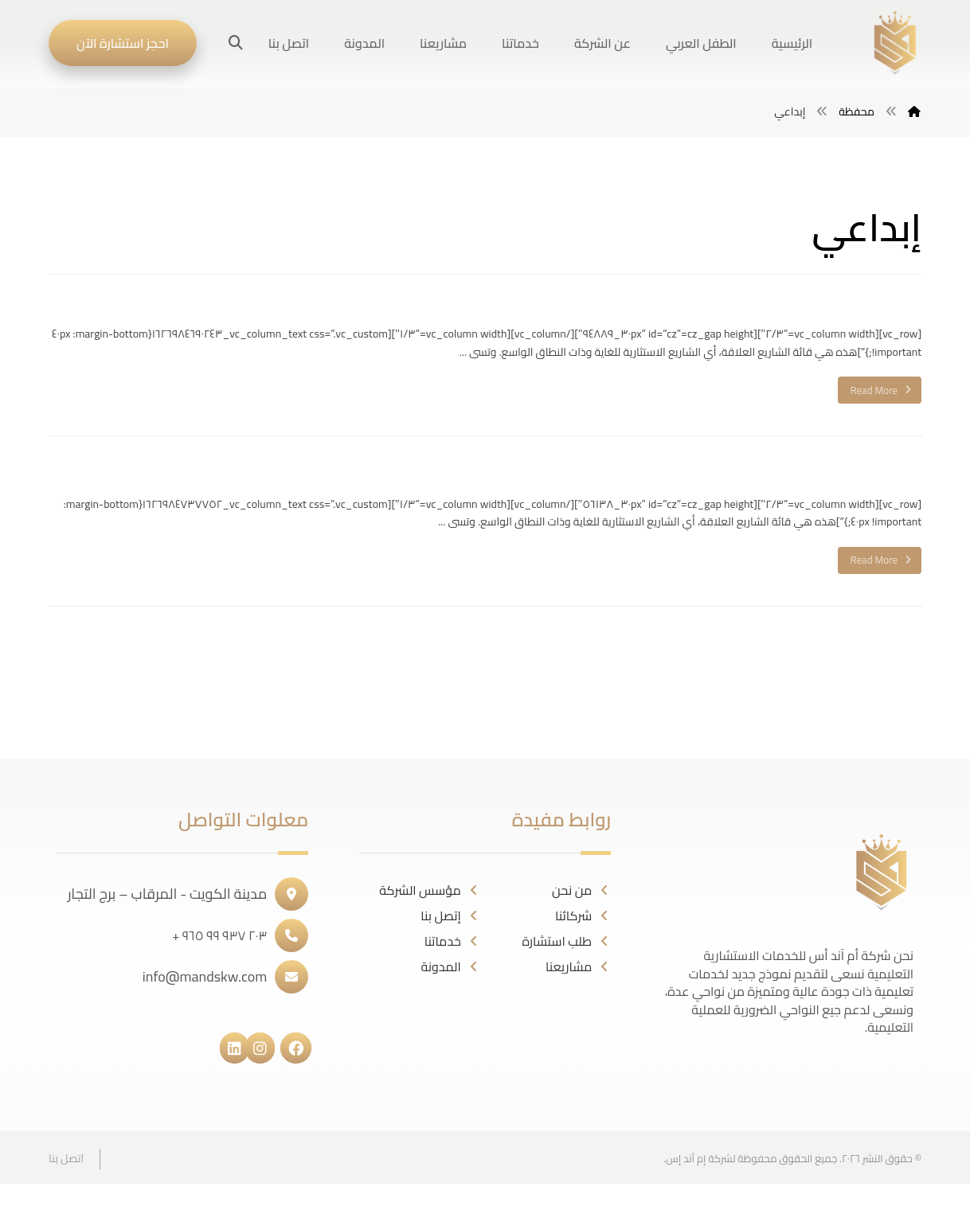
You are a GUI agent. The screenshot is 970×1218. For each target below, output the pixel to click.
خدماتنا (452, 941)
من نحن (581, 890)
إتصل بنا (450, 915)
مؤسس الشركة (429, 890)
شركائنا (583, 915)
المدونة (450, 966)
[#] (303, 1046)
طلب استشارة (567, 941)
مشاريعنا (578, 966)
